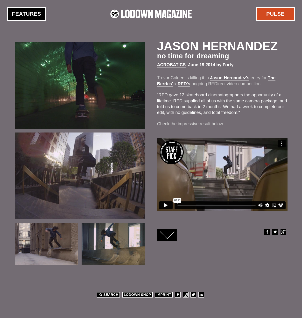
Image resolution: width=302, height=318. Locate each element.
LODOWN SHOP (137, 295)
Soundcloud (201, 295)
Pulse (275, 14)
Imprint (163, 295)
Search (108, 294)
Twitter (275, 232)
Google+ (283, 232)
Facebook (267, 232)
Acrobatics (171, 64)
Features (26, 14)
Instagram (186, 295)
